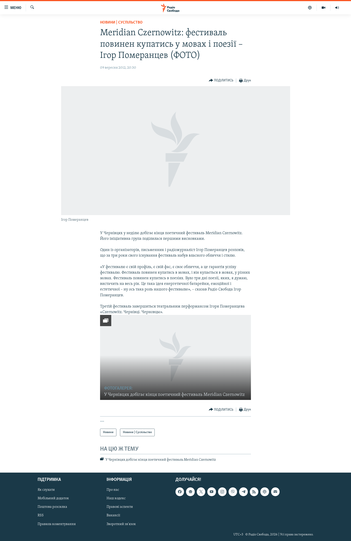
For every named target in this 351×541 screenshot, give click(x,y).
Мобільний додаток (53, 498)
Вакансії (113, 515)
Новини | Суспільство (121, 22)
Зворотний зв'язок (121, 524)
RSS (41, 515)
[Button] (221, 81)
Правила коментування (57, 524)
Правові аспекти (120, 507)
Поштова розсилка (52, 507)
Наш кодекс (116, 498)
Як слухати (46, 490)
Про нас (113, 490)
